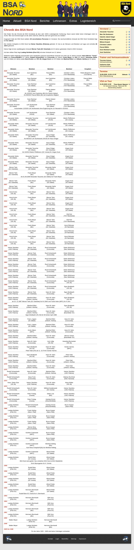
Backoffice (65, 539)
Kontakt (50, 539)
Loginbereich (88, 20)
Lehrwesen (59, 20)
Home (6, 20)
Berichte (45, 20)
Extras (73, 20)
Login (57, 539)
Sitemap (73, 539)
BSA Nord (30, 20)
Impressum (82, 539)
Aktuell (17, 20)
